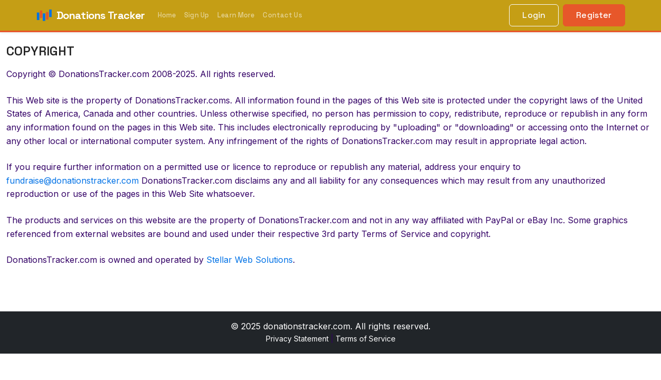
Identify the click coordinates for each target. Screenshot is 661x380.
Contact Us (282, 15)
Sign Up (196, 15)
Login (533, 15)
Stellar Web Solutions (249, 259)
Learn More (235, 15)
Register (593, 15)
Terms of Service (366, 338)
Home (167, 15)
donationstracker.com (306, 326)
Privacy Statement (297, 338)
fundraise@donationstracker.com (72, 180)
